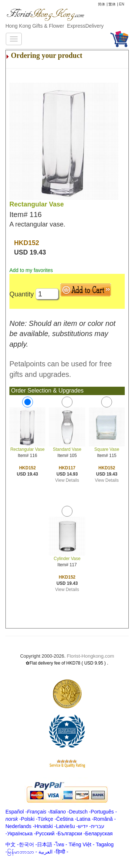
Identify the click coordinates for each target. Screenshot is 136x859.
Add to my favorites (31, 270)
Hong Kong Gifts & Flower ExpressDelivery (54, 26)
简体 (101, 4)
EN (121, 4)
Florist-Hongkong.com (90, 656)
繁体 (112, 4)
